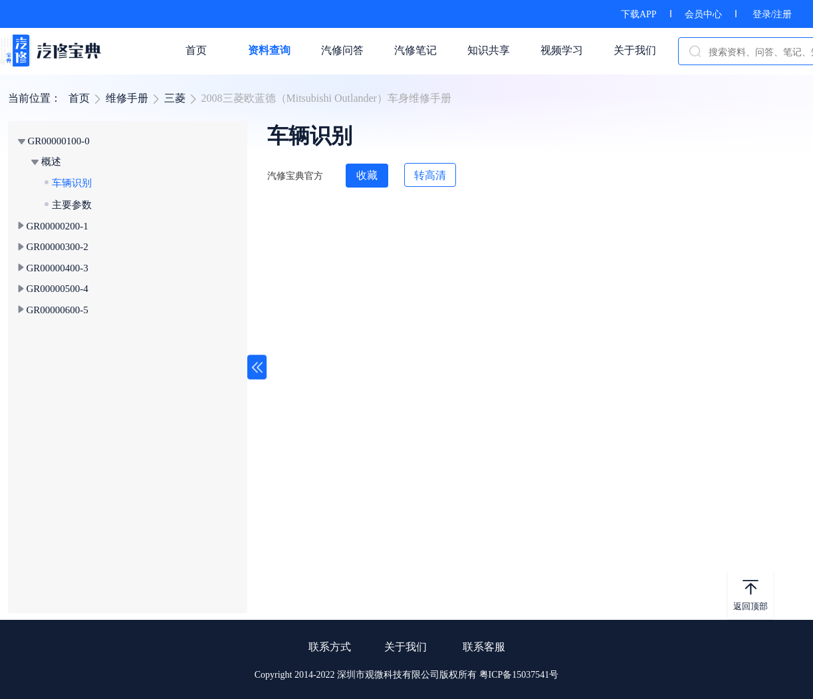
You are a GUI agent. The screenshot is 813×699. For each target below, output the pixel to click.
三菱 (174, 98)
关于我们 (405, 646)
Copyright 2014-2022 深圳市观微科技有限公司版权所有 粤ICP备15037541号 (407, 675)
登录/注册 (772, 14)
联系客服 (484, 646)
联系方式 (329, 646)
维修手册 (127, 98)
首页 (79, 98)
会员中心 (703, 14)
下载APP (639, 14)
